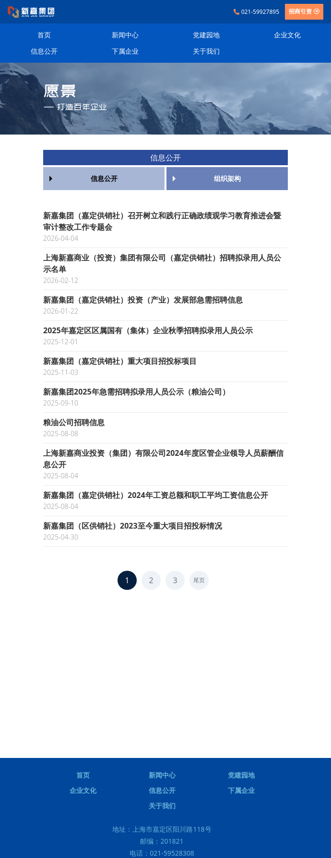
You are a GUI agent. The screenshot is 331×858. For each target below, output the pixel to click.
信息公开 (44, 51)
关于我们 (206, 51)
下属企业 (125, 51)
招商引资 (304, 11)
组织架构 (227, 178)
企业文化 (287, 35)
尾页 (199, 580)
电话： (162, 853)
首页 (44, 35)
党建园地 (206, 35)
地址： (161, 829)
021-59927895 (256, 12)
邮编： (161, 841)
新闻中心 (125, 35)
